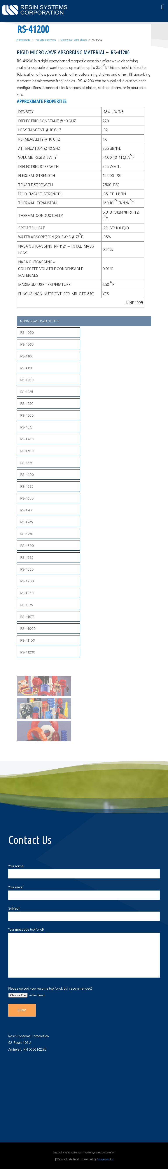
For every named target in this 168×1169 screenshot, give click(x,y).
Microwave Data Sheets (40, 321)
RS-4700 (26, 510)
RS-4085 (27, 344)
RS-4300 (27, 415)
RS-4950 (27, 593)
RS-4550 (26, 462)
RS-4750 (26, 533)
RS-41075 (27, 616)
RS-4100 (26, 356)
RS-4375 (26, 427)
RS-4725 (26, 521)
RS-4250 (26, 403)
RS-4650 (27, 498)
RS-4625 (26, 486)
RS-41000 (28, 628)
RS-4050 (27, 332)
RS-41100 (27, 640)
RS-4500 (27, 450)
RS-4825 (26, 557)
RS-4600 (27, 474)
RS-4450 (27, 439)
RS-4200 (27, 379)
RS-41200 (27, 652)
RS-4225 (26, 391)
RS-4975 (26, 604)
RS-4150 (26, 368)
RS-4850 (27, 569)
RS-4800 (27, 545)
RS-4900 (27, 581)
